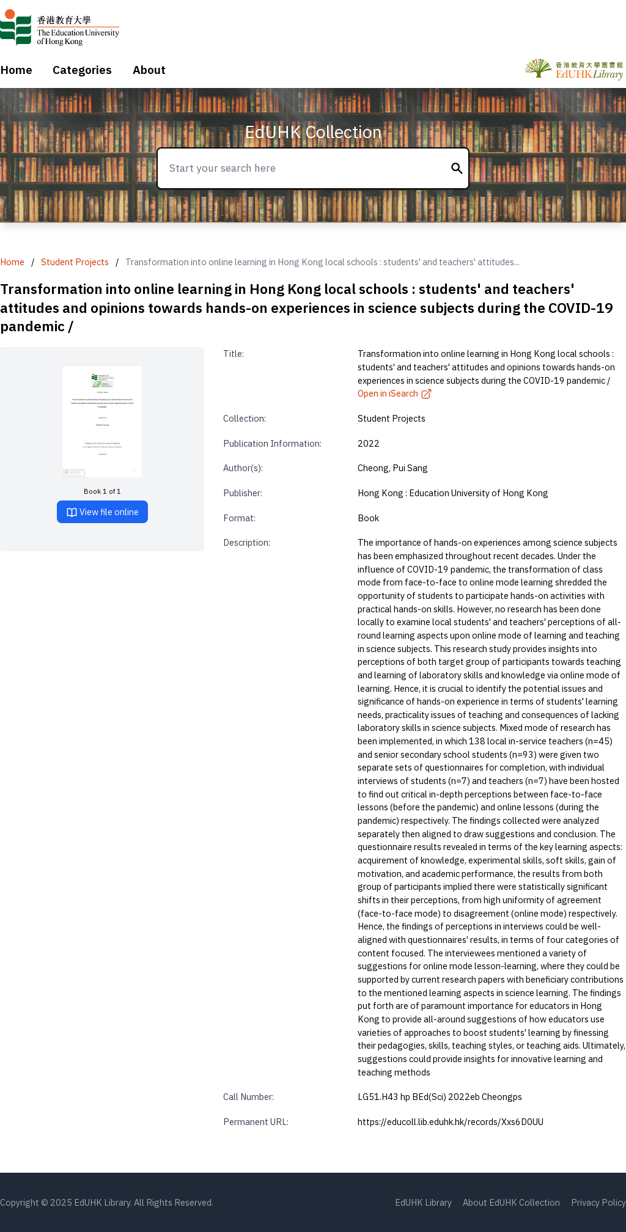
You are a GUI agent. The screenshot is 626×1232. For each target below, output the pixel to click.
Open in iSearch (395, 393)
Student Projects (75, 262)
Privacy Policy (598, 1202)
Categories (82, 69)
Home (16, 69)
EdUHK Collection (313, 131)
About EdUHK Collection (511, 1202)
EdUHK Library (423, 1202)
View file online (102, 512)
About (149, 69)
